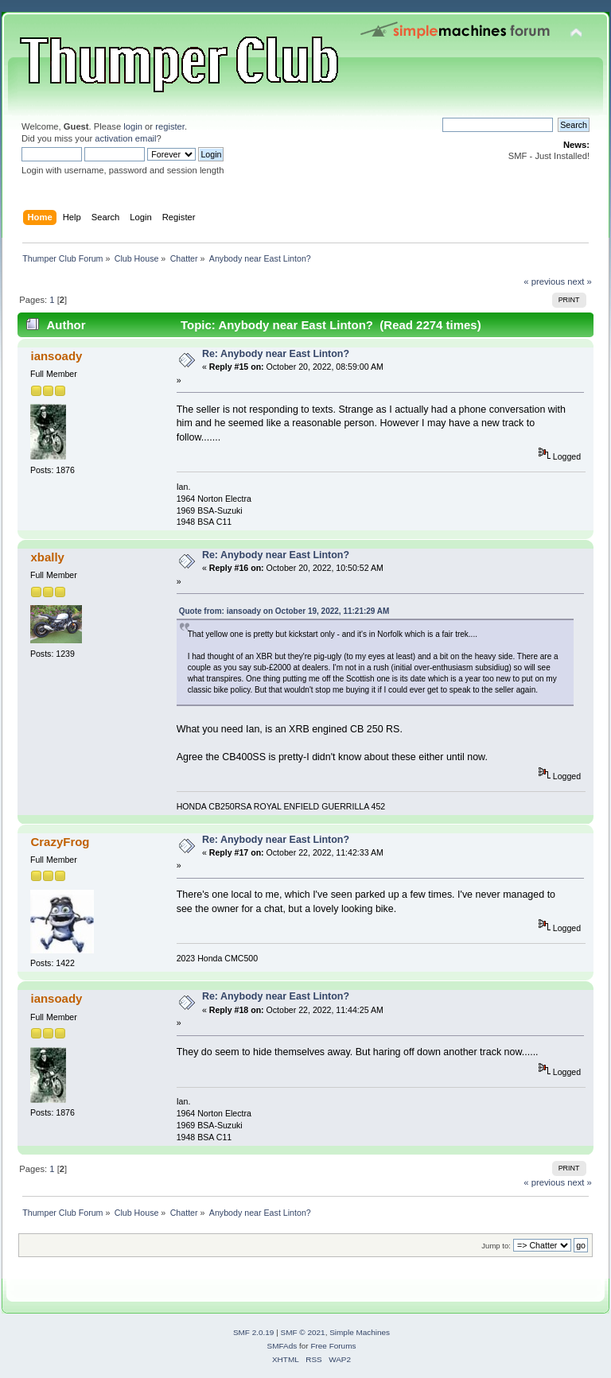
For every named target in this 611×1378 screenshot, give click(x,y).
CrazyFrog (59, 841)
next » (579, 281)
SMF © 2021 (303, 1332)
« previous (544, 281)
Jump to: (496, 1245)
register (170, 126)
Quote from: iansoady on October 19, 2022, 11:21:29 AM (284, 611)
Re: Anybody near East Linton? (275, 353)
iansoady (56, 356)
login (132, 126)
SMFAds (282, 1345)
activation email (125, 138)
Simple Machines (359, 1332)
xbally (47, 557)
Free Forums (333, 1345)
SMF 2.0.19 (253, 1332)
